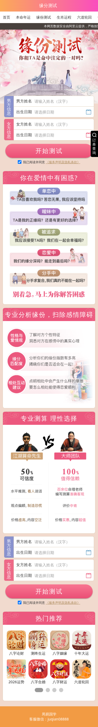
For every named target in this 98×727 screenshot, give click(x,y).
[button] (39, 690)
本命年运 (23, 17)
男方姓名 (24, 101)
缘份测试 (43, 17)
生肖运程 (64, 17)
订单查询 (94, 146)
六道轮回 (84, 17)
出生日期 (24, 111)
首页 (6, 17)
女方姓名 (24, 124)
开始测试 (49, 151)
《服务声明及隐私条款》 (63, 162)
